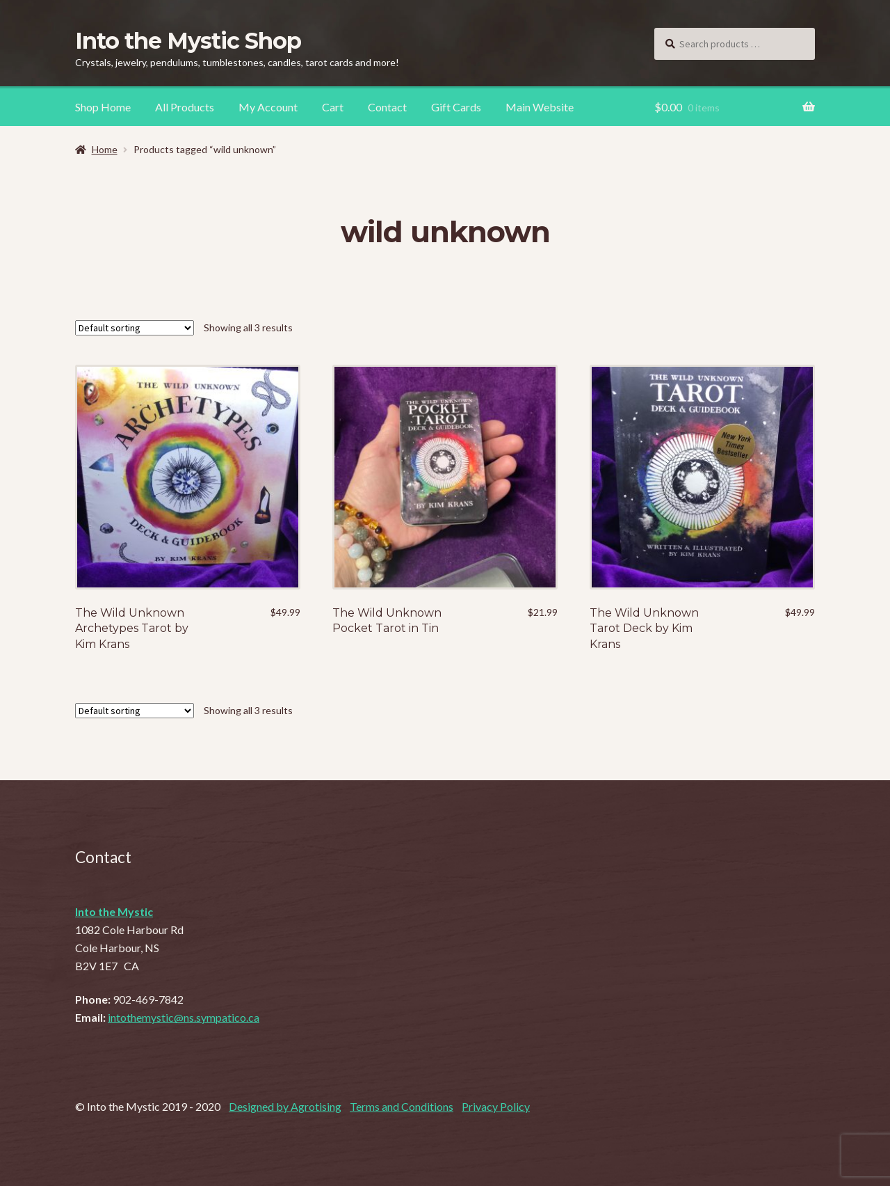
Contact (387, 106)
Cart (332, 106)
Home (105, 149)
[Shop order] (134, 327)
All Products (184, 106)
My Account (268, 106)
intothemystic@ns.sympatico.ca (183, 1017)
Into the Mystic (114, 911)
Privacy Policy (496, 1106)
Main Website (539, 106)
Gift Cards (456, 106)
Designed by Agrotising (285, 1106)
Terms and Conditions (401, 1106)
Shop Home (103, 106)
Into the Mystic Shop (188, 40)
